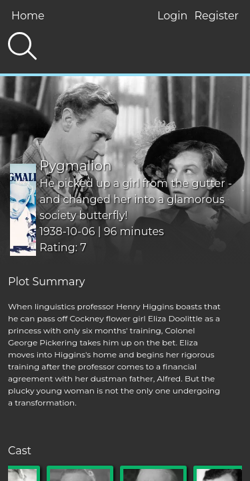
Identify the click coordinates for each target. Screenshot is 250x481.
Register (216, 15)
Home (28, 15)
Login (172, 15)
